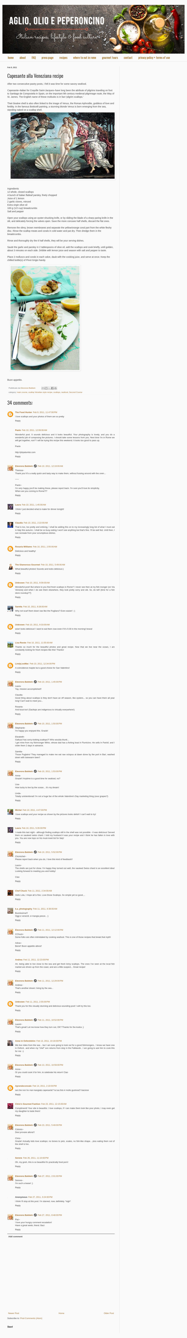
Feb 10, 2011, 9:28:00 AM (35, 606)
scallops (56, 392)
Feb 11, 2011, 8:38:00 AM (45, 909)
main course (22, 392)
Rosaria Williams (23, 546)
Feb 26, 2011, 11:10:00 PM (35, 1158)
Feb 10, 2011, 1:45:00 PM (50, 682)
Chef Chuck (21, 891)
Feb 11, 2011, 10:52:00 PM (50, 1020)
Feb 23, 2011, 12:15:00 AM (54, 1104)
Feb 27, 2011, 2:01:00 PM (50, 1176)
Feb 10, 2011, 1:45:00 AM (34, 505)
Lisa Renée (20, 642)
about (23, 57)
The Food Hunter (23, 412)
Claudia (19, 523)
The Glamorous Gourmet (27, 564)
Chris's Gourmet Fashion (27, 1104)
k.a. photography (23, 909)
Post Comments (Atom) (31, 1318)
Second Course (75, 392)
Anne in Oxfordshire (25, 1041)
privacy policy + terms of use (154, 57)
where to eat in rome (84, 57)
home (11, 57)
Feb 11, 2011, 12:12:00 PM (50, 930)
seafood (64, 392)
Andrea (18, 959)
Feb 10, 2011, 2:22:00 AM (36, 523)
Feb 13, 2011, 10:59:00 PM (50, 1065)
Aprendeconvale (23, 1086)
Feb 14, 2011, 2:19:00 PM (45, 1086)
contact (128, 57)
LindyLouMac (22, 663)
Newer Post (13, 1313)
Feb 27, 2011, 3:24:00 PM (40, 1197)
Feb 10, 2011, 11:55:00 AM (40, 642)
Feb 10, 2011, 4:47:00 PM (35, 810)
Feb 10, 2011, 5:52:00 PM (50, 852)
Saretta (18, 606)
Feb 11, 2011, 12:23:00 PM (36, 959)
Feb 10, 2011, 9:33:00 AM (38, 624)
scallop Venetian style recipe (40, 392)
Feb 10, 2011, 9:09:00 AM (38, 583)
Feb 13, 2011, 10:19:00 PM (49, 1041)
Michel (18, 810)
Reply (17, 421)
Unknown (20, 583)
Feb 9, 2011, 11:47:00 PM (45, 412)
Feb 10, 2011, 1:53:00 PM (50, 771)
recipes (63, 57)
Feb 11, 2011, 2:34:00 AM (40, 891)
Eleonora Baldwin (24, 466)
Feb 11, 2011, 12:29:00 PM (50, 981)
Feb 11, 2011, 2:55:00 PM (38, 1002)
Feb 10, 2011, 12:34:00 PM (42, 663)
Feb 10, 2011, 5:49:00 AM (53, 564)
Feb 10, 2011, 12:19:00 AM (50, 466)
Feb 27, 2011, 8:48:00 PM (50, 1215)
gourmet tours (110, 57)
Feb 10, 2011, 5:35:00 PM (34, 828)
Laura (18, 505)
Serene (18, 1158)
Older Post (109, 1313)
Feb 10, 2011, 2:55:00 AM (45, 546)
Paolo (18, 430)
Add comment (15, 1236)
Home (61, 1313)
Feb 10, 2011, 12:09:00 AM (34, 430)
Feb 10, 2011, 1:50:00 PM (50, 723)
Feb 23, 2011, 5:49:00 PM (50, 1125)
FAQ (34, 57)
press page (47, 57)
